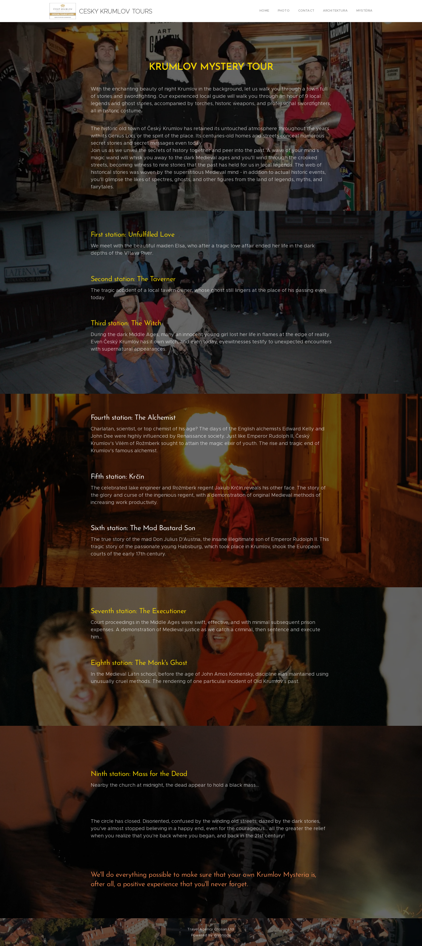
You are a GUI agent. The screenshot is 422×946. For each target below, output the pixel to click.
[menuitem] (339, 11)
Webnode (222, 935)
